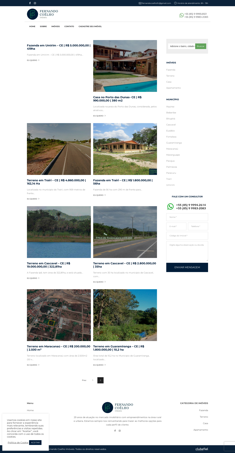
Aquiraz (170, 106)
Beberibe (171, 112)
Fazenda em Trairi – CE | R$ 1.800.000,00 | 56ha (123, 182)
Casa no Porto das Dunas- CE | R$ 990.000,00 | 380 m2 (117, 99)
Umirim (170, 185)
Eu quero (32, 60)
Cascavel (171, 124)
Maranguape (173, 154)
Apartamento (173, 87)
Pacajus (170, 160)
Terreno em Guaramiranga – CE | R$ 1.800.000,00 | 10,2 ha (118, 348)
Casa (168, 81)
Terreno (170, 75)
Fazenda (170, 69)
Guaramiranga (174, 142)
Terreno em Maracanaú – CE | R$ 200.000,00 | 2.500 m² (58, 348)
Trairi (169, 179)
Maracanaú (172, 148)
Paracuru (171, 173)
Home (30, 410)
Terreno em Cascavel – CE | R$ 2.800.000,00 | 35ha (124, 265)
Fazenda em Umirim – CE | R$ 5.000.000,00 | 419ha (59, 47)
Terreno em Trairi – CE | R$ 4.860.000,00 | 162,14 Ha (56, 182)
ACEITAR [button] (35, 442)
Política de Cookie (18, 442)
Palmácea (171, 166)
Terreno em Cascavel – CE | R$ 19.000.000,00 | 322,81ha (48, 265)
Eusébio (170, 130)
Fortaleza (171, 136)
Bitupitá (170, 118)
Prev (84, 380)
